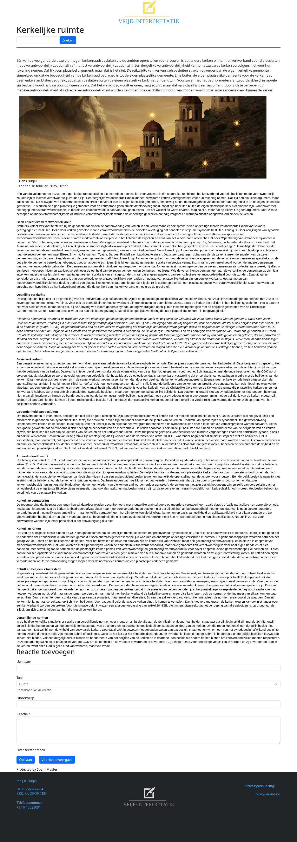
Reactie (22, 714)
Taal (19, 677)
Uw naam (23, 661)
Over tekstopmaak (30, 750)
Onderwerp (25, 698)
